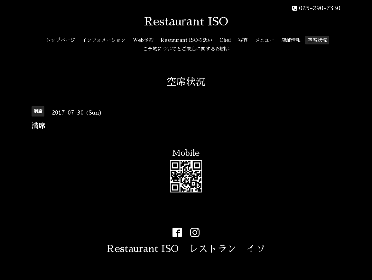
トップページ (60, 40)
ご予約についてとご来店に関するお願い (186, 48)
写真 (243, 40)
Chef (225, 40)
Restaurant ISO (186, 21)
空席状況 (317, 40)
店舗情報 (291, 40)
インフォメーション (104, 40)
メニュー (264, 40)
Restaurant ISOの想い (186, 40)
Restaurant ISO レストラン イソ (186, 249)
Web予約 (143, 40)
